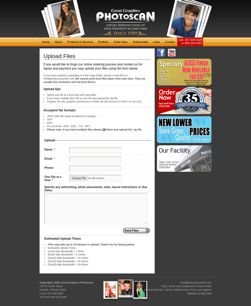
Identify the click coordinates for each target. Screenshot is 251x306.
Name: (49, 149)
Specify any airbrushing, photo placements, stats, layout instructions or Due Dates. (95, 189)
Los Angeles (204, 289)
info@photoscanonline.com (195, 282)
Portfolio (103, 41)
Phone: (49, 167)
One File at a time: (52, 178)
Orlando (158, 289)
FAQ (163, 286)
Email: (49, 158)
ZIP (104, 129)
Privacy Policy (203, 286)
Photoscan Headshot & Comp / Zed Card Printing (125, 22)
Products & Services (80, 41)
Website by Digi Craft (199, 293)
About (58, 41)
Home (46, 41)
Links (156, 41)
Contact (170, 41)
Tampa (168, 289)
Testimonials (140, 41)
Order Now (120, 41)
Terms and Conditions (180, 286)
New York (189, 289)
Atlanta (178, 289)
